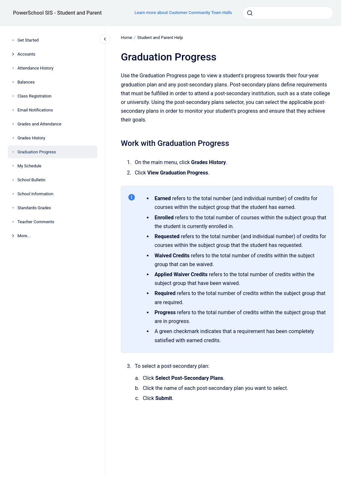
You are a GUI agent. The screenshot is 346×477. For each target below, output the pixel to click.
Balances (26, 82)
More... (24, 235)
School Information (35, 193)
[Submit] (250, 13)
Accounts (26, 54)
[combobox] (288, 13)
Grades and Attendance (39, 124)
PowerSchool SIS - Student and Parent (57, 13)
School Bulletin (31, 179)
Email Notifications (35, 110)
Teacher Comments (36, 221)
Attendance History (36, 68)
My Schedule (30, 165)
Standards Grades (34, 207)
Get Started (28, 40)
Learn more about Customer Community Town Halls (183, 12)
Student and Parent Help (160, 37)
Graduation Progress (37, 151)
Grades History (31, 137)
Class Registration (35, 96)
